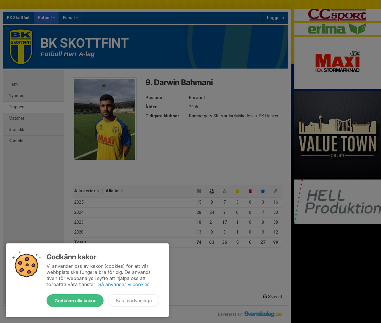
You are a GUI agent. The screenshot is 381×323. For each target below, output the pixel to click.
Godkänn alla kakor (75, 301)
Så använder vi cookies (123, 284)
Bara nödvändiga (134, 301)
